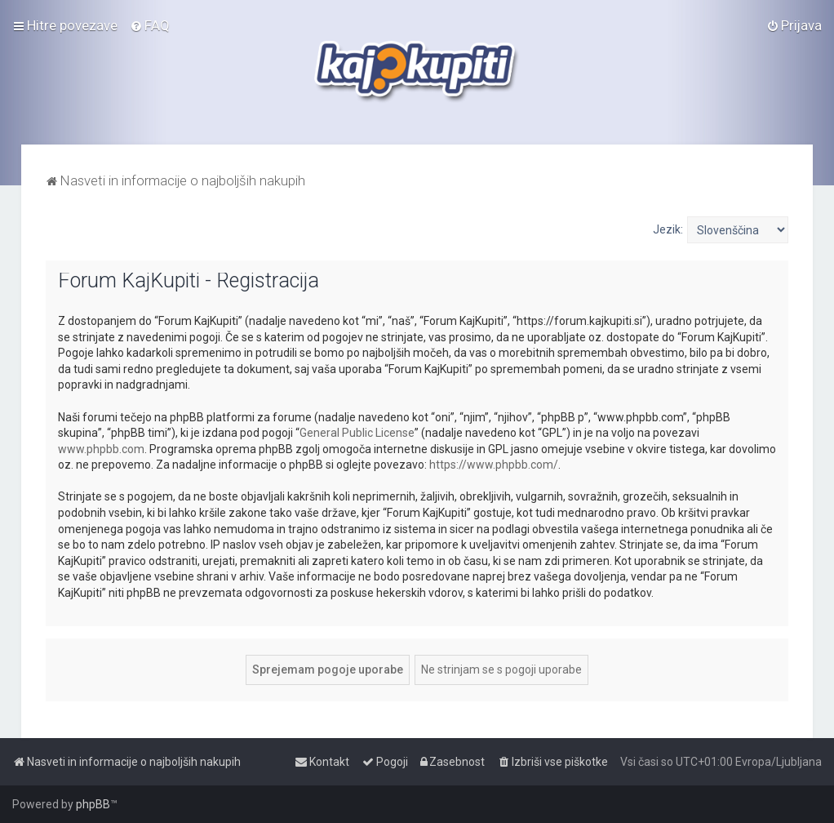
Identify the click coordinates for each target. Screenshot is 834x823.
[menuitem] (150, 25)
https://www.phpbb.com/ (493, 464)
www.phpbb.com (101, 449)
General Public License (357, 432)
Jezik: (668, 229)
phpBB (93, 804)
